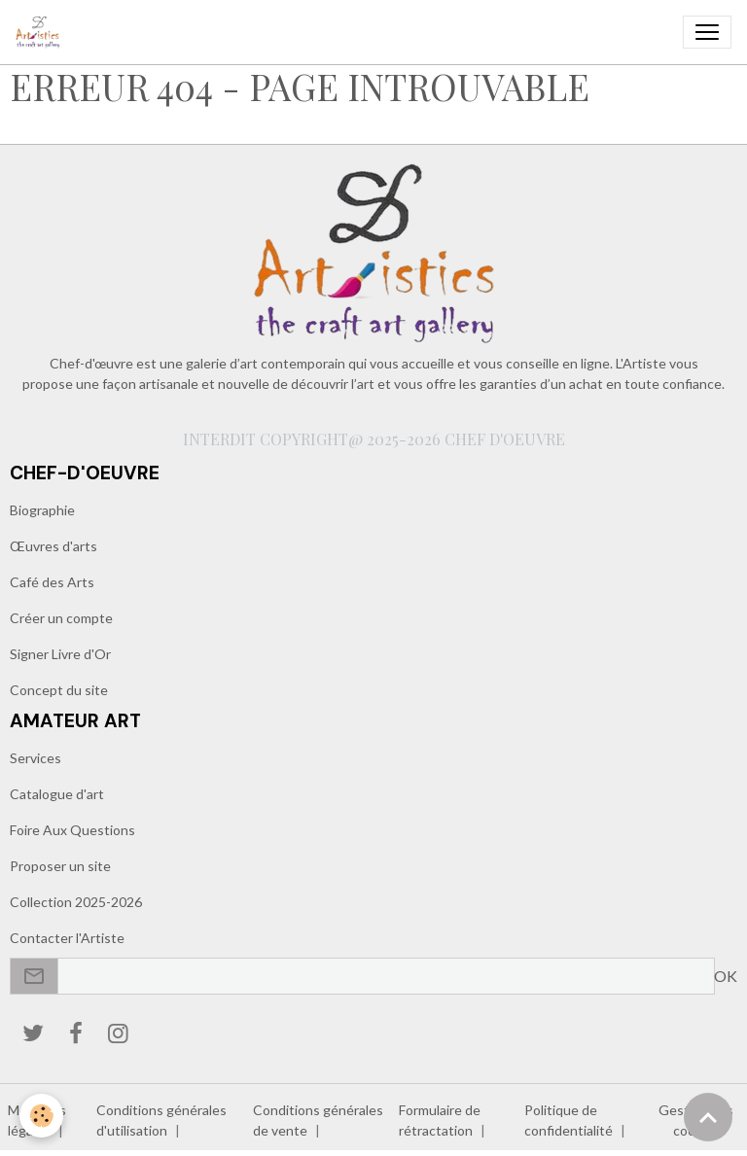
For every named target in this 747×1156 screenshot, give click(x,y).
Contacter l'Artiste (67, 937)
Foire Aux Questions (72, 830)
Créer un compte (61, 618)
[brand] (42, 32)
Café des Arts (52, 582)
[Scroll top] (708, 1117)
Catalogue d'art (57, 794)
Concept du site (59, 690)
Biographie (42, 510)
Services (35, 758)
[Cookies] (41, 1116)
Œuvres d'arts (53, 546)
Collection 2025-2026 (76, 901)
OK (725, 975)
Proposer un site (60, 866)
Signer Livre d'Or (60, 654)
